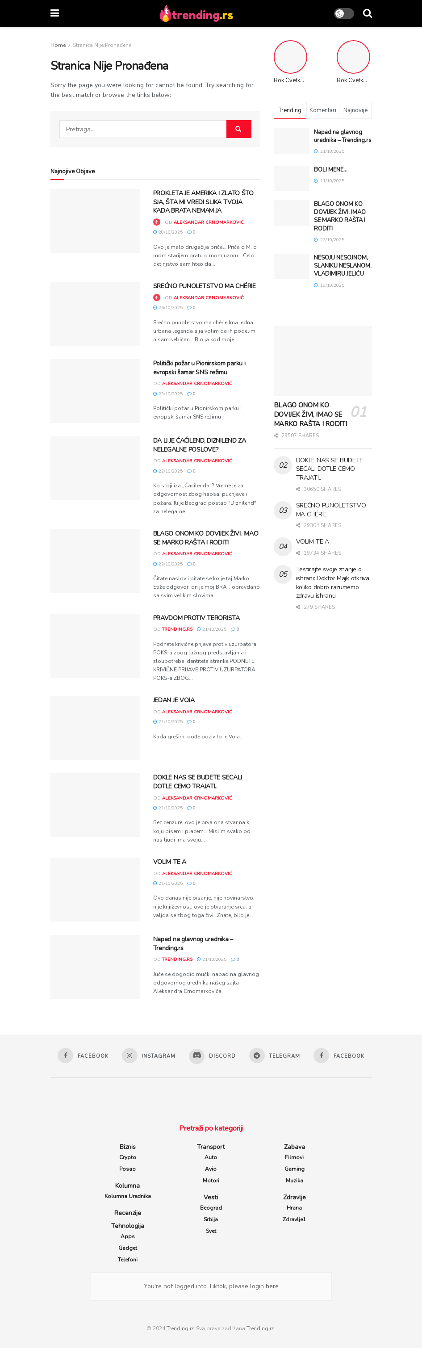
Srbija (211, 1220)
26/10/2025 (168, 308)
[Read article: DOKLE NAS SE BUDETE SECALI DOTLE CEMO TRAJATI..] (95, 805)
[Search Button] (367, 13)
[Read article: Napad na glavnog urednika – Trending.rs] (95, 967)
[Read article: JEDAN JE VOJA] (95, 728)
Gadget (127, 1249)
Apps (128, 1237)
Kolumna (127, 1186)
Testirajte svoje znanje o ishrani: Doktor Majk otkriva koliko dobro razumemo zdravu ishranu (332, 582)
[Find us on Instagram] (147, 1056)
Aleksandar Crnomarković (209, 222)
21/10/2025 (211, 629)
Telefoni (128, 1260)
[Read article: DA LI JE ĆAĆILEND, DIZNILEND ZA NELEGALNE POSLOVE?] (95, 468)
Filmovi (294, 1158)
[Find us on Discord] (212, 1057)
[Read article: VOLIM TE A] (95, 890)
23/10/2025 (168, 394)
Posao (127, 1169)
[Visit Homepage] (196, 13)
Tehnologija (127, 1227)
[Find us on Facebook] (80, 1056)
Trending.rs (181, 1329)
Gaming (294, 1169)
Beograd (211, 1208)
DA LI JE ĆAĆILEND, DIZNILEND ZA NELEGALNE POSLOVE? (199, 445)
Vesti (211, 1198)
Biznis (128, 1148)
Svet (211, 1232)
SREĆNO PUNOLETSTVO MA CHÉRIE (204, 286)
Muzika (294, 1181)
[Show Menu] (54, 13)
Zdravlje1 (294, 1220)
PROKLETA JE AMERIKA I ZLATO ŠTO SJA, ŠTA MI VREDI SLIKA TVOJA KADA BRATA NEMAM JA (203, 202)
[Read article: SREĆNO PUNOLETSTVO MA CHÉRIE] (95, 314)
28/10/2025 (168, 232)
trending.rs (177, 629)
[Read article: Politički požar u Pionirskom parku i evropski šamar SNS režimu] (95, 391)
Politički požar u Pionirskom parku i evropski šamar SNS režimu (199, 368)
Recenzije (127, 1214)
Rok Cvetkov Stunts (362, 80)
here (271, 1287)
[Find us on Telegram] (276, 1056)
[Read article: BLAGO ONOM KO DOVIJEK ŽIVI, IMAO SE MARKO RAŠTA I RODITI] (95, 561)
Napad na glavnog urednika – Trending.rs (343, 136)
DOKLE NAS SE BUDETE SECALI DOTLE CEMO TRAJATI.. (197, 782)
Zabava (294, 1148)
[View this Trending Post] (156, 222)
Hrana (294, 1208)
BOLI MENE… (330, 170)
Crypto (127, 1158)
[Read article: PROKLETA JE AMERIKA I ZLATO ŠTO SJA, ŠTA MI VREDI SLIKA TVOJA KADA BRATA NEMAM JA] (95, 221)
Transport (211, 1148)
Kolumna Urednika (127, 1197)
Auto (211, 1158)
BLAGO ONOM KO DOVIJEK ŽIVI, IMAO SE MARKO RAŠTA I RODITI (206, 538)
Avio (211, 1169)
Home (58, 45)
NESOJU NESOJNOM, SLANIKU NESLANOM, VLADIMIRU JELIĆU (343, 266)
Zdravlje (294, 1198)
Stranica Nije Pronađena (102, 45)
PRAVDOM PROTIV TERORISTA (196, 618)
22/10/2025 (168, 471)
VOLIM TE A (169, 862)
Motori (211, 1181)
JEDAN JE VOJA (174, 700)
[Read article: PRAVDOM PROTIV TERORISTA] (95, 646)
